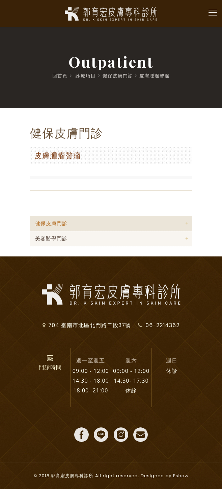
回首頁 (59, 75)
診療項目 (86, 75)
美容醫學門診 (51, 238)
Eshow (181, 476)
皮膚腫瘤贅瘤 (154, 75)
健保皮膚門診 (118, 75)
